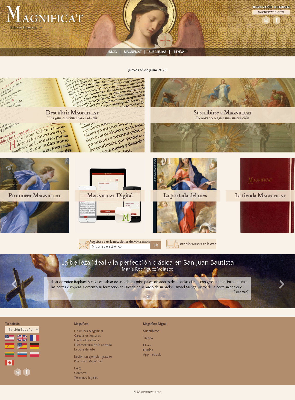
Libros (147, 345)
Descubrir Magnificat (88, 331)
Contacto (80, 373)
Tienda (178, 52)
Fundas (148, 350)
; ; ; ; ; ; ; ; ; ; (22, 329)
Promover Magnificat (88, 361)
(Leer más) (241, 292)
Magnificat (133, 52)
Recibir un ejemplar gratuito (93, 357)
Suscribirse (157, 52)
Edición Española (23, 27)
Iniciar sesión (262, 7)
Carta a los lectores (87, 336)
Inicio (112, 52)
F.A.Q (77, 368)
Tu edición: (12, 324)
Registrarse (281, 7)
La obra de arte (84, 349)
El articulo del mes (86, 340)
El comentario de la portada (93, 345)
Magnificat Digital (271, 12)
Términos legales (86, 378)
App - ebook (152, 354)
